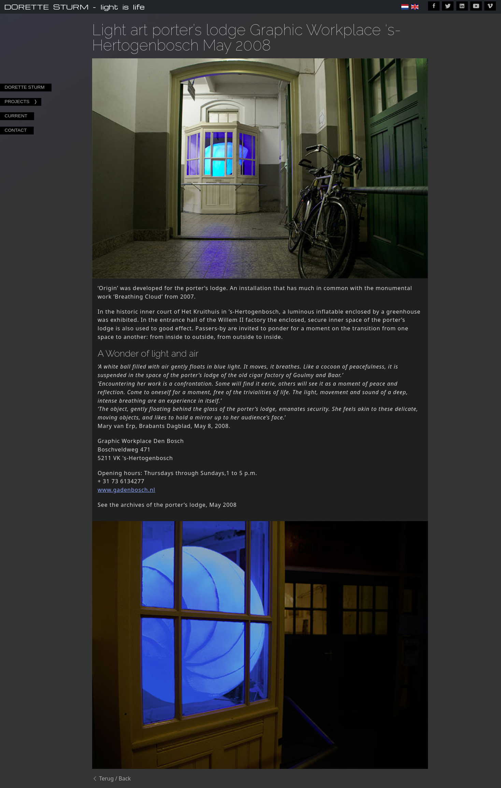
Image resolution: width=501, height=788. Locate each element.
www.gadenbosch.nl (126, 489)
